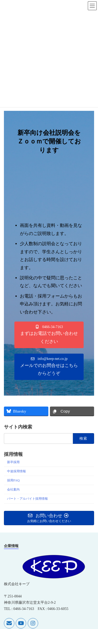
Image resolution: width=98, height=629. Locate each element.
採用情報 (13, 454)
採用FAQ (13, 480)
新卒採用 (13, 462)
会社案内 (13, 489)
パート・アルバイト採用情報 (27, 498)
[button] (49, 335)
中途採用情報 (16, 471)
